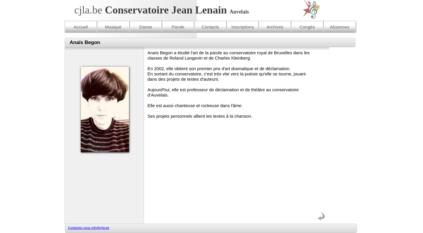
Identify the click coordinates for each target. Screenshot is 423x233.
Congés (307, 26)
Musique (113, 26)
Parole (178, 26)
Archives (274, 26)
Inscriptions (242, 26)
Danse (145, 26)
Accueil (81, 26)
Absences (339, 26)
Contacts (210, 26)
